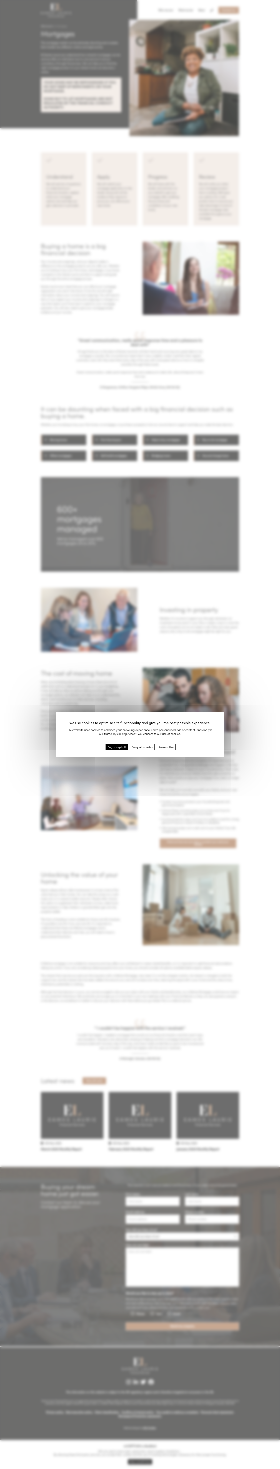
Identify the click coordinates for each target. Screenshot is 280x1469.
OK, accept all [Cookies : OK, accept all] (117, 747)
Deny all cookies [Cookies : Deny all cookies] (142, 747)
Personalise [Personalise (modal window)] (166, 747)
